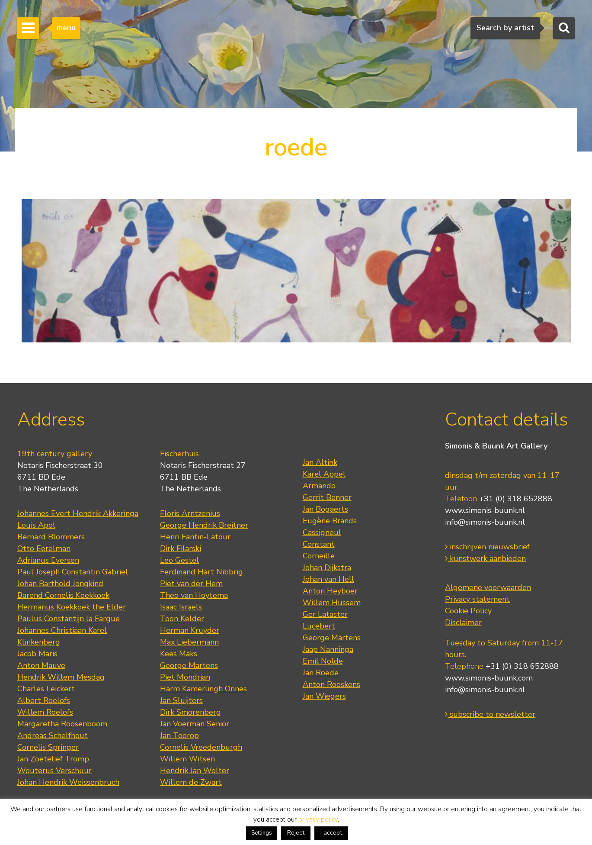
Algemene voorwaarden (488, 587)
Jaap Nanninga (328, 649)
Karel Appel (324, 474)
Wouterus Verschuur (54, 770)
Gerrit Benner (327, 497)
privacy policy (318, 819)
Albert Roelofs (43, 700)
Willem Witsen (187, 759)
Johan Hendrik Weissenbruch (68, 782)
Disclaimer (463, 622)
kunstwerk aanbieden (485, 558)
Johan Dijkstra (327, 567)
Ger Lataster (325, 614)
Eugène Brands (330, 521)
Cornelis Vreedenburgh (201, 747)
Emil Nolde (323, 661)
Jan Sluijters (181, 700)
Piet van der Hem (191, 583)
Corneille (319, 556)
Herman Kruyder (189, 630)
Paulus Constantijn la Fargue (68, 618)
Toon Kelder (182, 618)
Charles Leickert (46, 689)
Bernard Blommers (51, 537)
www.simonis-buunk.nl (485, 510)
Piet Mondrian (185, 677)
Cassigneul (322, 532)
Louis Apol (36, 525)
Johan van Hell (328, 579)
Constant (319, 544)
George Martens (189, 665)
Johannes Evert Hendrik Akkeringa (77, 513)
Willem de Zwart (191, 782)
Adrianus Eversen (48, 560)
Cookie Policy (468, 611)
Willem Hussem (332, 602)
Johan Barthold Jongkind (60, 583)
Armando (319, 486)
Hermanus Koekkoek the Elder (71, 607)
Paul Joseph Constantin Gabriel (72, 572)
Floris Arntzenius (190, 513)
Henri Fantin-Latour (195, 537)
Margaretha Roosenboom (62, 724)
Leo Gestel (179, 560)
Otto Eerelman (43, 548)
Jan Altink (320, 462)
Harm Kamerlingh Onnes (203, 689)
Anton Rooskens (331, 684)
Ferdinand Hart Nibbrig (201, 572)
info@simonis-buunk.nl (485, 522)
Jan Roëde (321, 673)
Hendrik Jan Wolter (194, 770)
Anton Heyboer (330, 591)
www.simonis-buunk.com (489, 678)
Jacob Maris (37, 653)
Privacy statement (477, 599)
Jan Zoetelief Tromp (53, 759)
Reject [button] (295, 833)
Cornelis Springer (48, 747)
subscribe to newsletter (490, 714)
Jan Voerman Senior (194, 724)
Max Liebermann (189, 642)
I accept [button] (331, 833)
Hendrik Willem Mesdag (61, 677)
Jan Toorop (179, 735)
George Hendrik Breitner (204, 525)
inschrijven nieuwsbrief (487, 547)
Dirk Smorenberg (190, 712)
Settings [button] (261, 833)
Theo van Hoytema (194, 595)
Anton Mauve (41, 665)
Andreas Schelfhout (52, 735)
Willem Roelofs (45, 712)
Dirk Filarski (180, 548)
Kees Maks (178, 653)
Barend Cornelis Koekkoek (63, 595)
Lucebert (319, 626)
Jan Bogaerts (325, 509)
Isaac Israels (181, 607)
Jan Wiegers (324, 696)
